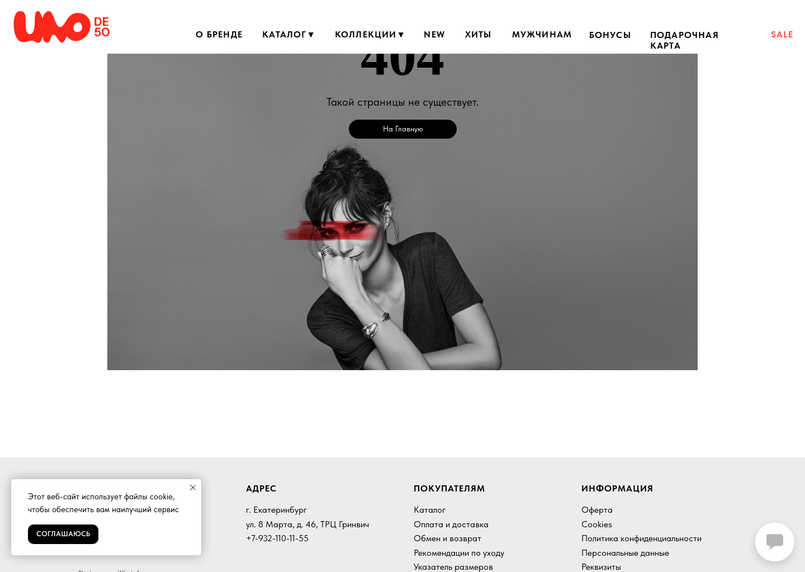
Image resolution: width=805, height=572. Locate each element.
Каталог (430, 509)
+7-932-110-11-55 (277, 538)
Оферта (597, 509)
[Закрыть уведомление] (192, 487)
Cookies (596, 524)
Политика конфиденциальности (641, 538)
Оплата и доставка (451, 524)
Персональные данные (625, 552)
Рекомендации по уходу (459, 552)
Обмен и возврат (447, 538)
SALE (782, 34)
